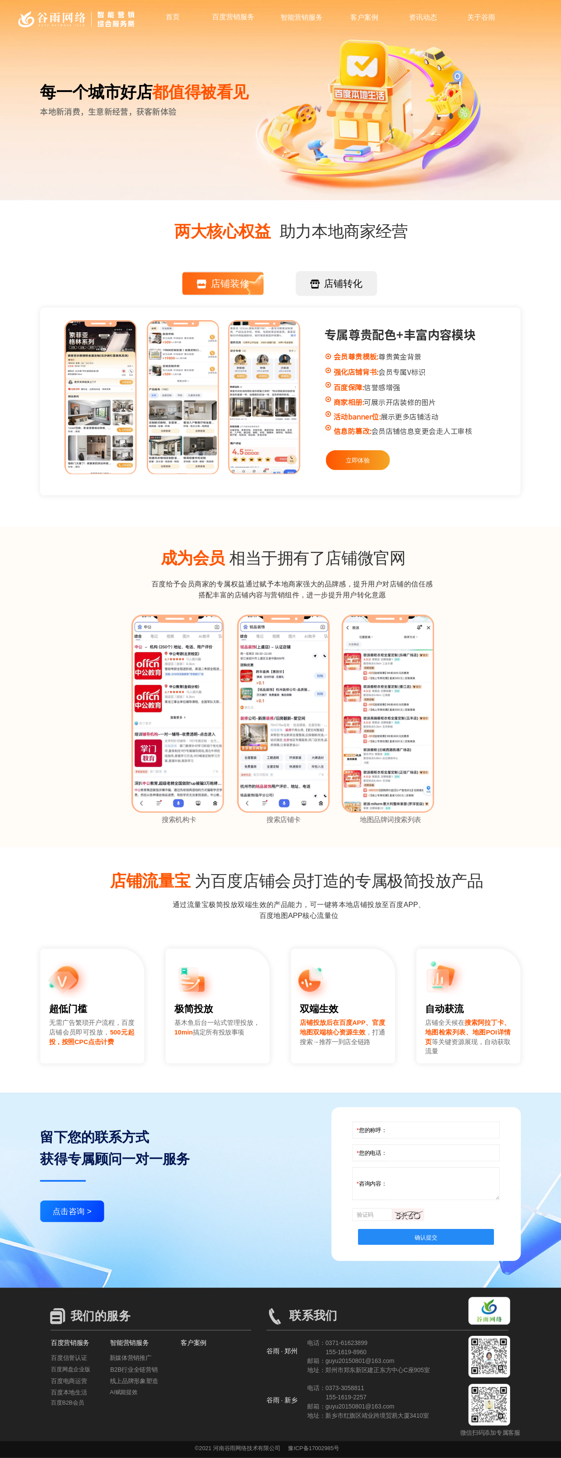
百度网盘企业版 (70, 1369)
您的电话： (373, 1152)
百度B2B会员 (67, 1402)
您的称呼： (373, 1129)
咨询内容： (373, 1183)
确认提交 (426, 1237)
